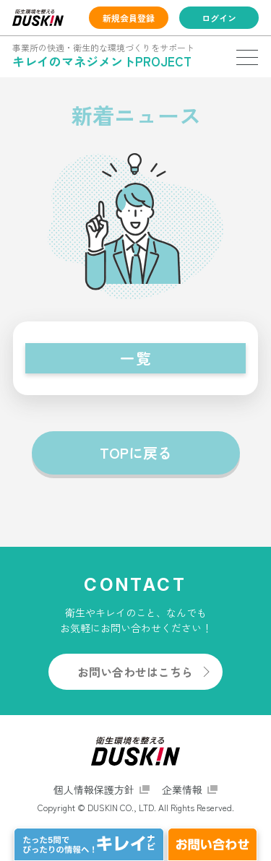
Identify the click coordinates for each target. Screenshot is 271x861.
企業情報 (182, 789)
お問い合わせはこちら (135, 671)
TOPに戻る (136, 452)
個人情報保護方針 (93, 789)
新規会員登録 (129, 18)
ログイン (219, 18)
